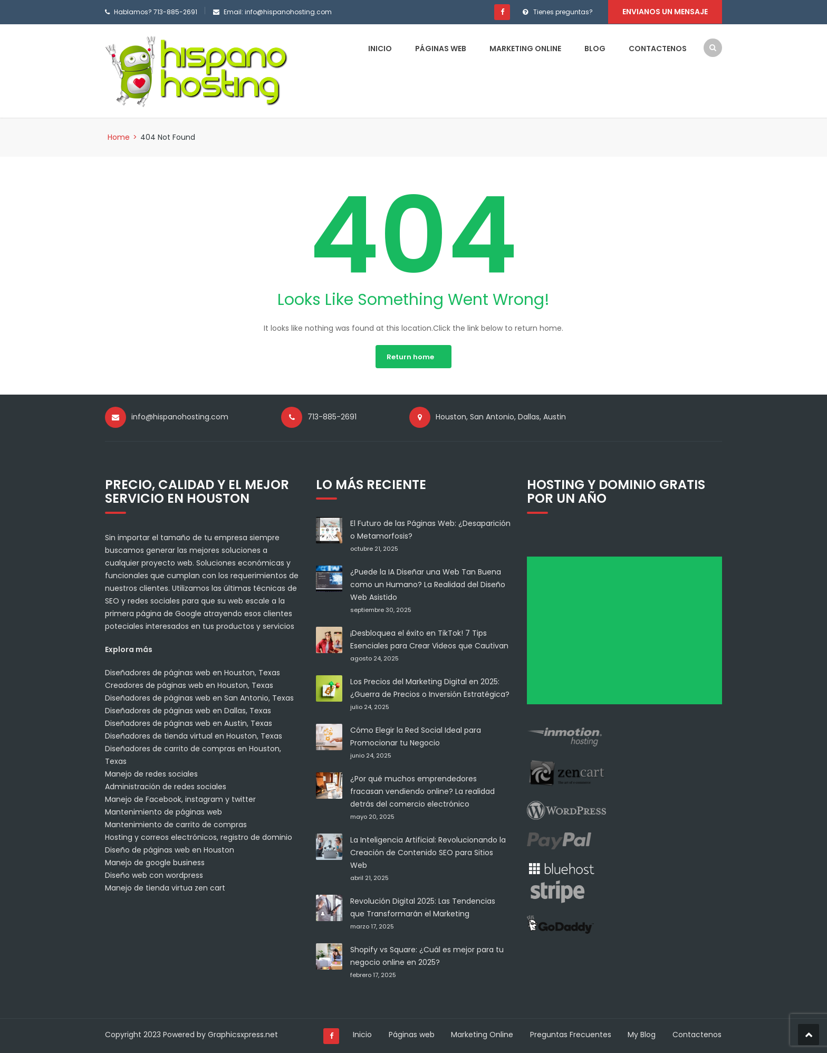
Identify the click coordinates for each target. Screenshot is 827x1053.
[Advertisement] (628, 633)
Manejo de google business (155, 862)
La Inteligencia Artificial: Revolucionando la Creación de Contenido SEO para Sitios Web (428, 852)
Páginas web (440, 48)
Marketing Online (525, 48)
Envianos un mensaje (665, 11)
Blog (594, 48)
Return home (410, 356)
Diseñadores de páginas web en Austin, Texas (188, 722)
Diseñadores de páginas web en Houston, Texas (192, 672)
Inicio (380, 48)
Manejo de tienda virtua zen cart (165, 887)
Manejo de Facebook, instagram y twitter (180, 798)
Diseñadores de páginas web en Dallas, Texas (188, 710)
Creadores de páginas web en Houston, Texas (189, 684)
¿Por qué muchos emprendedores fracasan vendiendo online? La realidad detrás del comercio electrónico (422, 791)
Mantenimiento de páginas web (163, 811)
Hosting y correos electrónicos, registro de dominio (198, 836)
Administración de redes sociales (165, 786)
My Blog (642, 1034)
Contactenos (658, 48)
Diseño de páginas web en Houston (169, 849)
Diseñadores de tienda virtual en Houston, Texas (193, 735)
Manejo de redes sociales (151, 773)
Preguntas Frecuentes (570, 1034)
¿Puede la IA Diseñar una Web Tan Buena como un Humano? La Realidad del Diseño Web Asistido (427, 584)
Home (119, 136)
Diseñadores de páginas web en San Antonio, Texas (199, 697)
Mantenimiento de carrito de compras (176, 824)
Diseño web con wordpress (154, 874)
